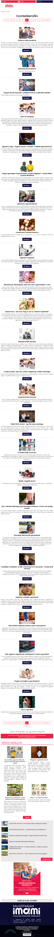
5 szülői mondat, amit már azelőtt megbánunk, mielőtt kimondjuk (27, 372)
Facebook (52, 6)
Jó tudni (8, 11)
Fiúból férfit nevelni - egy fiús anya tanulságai (27, 424)
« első (5, 20)
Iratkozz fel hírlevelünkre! (27, 736)
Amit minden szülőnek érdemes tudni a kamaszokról (27, 625)
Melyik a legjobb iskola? (27, 481)
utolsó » (27, 23)
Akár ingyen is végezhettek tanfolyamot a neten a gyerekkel (27, 654)
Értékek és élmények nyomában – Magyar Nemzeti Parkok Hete (28, 835)
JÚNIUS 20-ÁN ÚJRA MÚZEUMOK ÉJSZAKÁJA (21, 841)
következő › (47, 20)
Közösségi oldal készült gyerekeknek (27, 535)
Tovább (27, 817)
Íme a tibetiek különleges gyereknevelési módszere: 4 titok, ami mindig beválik (27, 507)
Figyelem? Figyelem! (27, 258)
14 (41, 20)
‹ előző (11, 20)
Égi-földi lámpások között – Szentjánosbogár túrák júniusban (27, 829)
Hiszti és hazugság (27, 116)
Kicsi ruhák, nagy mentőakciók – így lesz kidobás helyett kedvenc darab (15, 761)
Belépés (22, 1)
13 (37, 20)
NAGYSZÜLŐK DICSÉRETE (27, 69)
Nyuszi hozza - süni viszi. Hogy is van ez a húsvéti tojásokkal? (27, 311)
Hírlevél (4, 1)
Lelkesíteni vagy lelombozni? (27, 204)
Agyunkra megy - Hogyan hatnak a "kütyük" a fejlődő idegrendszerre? (27, 146)
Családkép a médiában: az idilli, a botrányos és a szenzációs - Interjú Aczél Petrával (27, 567)
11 (30, 20)
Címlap (2, 11)
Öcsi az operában (27, 709)
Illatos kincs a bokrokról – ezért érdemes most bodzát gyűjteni (15, 798)
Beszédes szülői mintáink (27, 341)
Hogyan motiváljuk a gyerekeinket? (27, 681)
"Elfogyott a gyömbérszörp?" (39, 759)
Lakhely (39, 1)
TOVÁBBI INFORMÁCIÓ (27, 932)
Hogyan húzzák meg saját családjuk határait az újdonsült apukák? (27, 93)
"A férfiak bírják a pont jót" (27, 452)
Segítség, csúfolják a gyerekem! (27, 597)
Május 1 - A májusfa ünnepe (39, 797)
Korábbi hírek (46, 859)
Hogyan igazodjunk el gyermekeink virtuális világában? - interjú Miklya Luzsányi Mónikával (27, 174)
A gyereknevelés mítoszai (27, 397)
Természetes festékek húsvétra (27, 232)
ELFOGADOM (27, 934)
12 (34, 20)
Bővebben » (27, 50)
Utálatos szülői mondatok (27, 40)
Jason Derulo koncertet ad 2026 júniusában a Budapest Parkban (28, 823)
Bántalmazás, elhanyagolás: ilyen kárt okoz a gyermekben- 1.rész (27, 284)
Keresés (49, 6)
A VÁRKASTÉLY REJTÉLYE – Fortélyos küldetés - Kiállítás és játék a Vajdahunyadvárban (28, 847)
